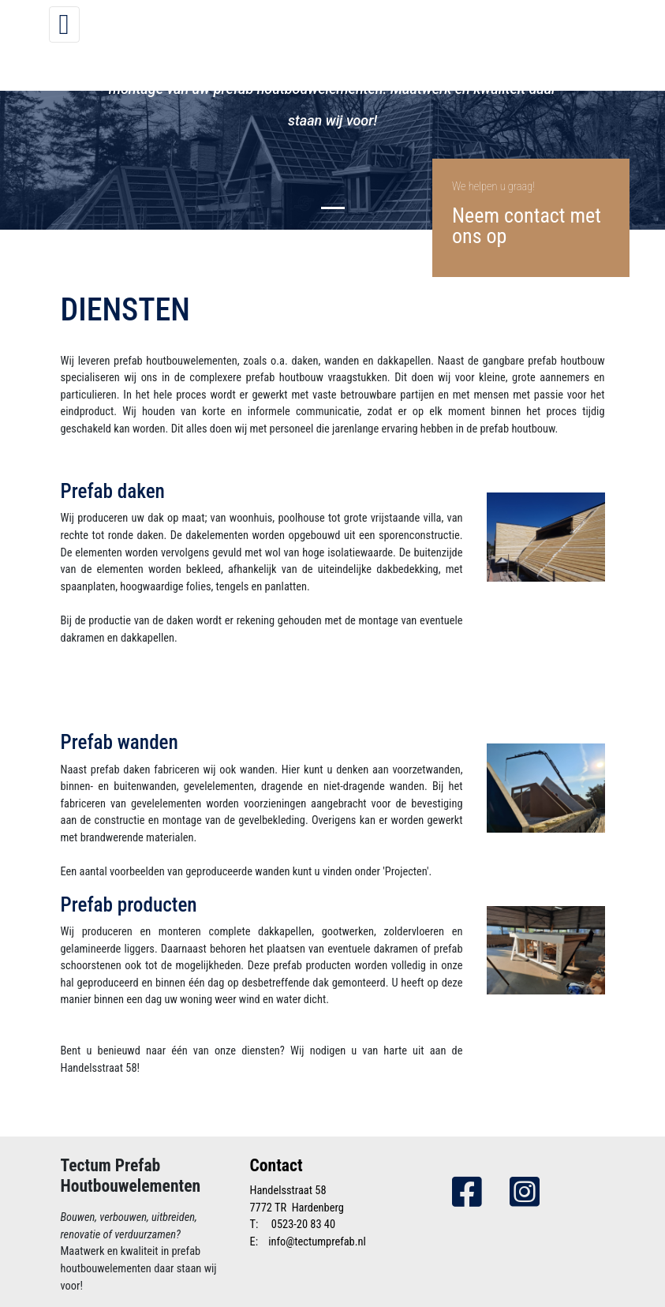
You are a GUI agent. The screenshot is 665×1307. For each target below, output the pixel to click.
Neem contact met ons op (526, 226)
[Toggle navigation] (64, 24)
